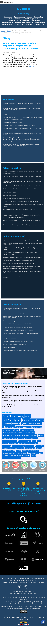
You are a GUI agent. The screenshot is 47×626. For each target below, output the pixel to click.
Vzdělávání (5, 448)
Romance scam (29, 433)
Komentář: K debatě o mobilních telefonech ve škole (16, 125)
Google (19, 455)
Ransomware (21, 441)
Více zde (31, 66)
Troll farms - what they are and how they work (15, 321)
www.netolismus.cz (25, 603)
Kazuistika (16, 424)
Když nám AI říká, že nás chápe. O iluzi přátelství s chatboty (18, 260)
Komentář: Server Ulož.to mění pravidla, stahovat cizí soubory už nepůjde (22, 133)
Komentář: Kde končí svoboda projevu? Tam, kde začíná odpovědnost (21, 113)
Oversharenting (6, 446)
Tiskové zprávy (19, 24)
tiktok (11, 448)
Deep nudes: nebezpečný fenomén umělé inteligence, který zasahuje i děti (22, 257)
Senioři (34, 441)
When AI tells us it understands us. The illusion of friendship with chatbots (22, 186)
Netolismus (15, 446)
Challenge (34, 427)
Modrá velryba (28, 443)
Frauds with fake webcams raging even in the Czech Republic (19, 324)
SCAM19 (21, 448)
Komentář (6, 423)
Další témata (36, 21)
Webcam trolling (12, 443)
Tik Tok (4, 443)
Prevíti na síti (6, 438)
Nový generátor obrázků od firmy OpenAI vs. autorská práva (19, 263)
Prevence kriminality (27, 430)
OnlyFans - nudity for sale (9, 195)
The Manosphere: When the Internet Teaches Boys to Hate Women (21, 189)
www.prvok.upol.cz (10, 601)
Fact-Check (39, 448)
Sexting (29, 17)
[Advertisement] (21, 81)
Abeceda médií (39, 446)
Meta (3, 451)
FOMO (41, 453)
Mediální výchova (8, 435)
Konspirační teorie (7, 458)
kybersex (40, 435)
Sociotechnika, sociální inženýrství (18, 21)
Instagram (14, 441)
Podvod (25, 420)
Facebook (26, 427)
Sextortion (6, 430)
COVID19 (33, 455)
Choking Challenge (33, 453)
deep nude (13, 455)
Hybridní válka (26, 455)
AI (3, 455)
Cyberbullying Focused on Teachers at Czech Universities (18, 330)
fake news (25, 435)
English (29, 441)
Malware (20, 443)
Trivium (37, 24)
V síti (40, 427)
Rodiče (35, 443)
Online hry (24, 438)
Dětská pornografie (22, 453)
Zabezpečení (6, 441)
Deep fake (18, 435)
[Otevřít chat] (43, 622)
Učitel (38, 441)
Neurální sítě (16, 458)
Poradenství (15, 430)
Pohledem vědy (7, 24)
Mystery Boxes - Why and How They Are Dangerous (16, 198)
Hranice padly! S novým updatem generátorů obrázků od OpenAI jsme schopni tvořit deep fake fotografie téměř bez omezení (21, 267)
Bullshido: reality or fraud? (10, 192)
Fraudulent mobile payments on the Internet (14, 344)
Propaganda (23, 446)
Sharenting (33, 435)
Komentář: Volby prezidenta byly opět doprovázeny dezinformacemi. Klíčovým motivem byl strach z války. (21, 144)
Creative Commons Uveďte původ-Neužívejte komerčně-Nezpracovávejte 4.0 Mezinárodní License (26, 607)
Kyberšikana (8, 17)
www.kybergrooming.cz (10, 603)
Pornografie (31, 446)
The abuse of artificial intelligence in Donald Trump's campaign (19, 225)
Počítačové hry (34, 451)
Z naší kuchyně (40, 23)
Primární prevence (30, 448)
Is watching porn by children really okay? (13, 313)
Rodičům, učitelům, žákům (24, 23)
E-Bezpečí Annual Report (9, 347)
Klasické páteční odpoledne (10, 122)
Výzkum (24, 424)
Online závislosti (7, 23)
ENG (44, 24)
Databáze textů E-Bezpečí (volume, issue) (23, 593)
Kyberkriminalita (34, 424)
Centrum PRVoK (10, 451)
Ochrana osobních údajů (9, 453)
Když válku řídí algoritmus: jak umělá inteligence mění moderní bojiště (21, 240)
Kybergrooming (19, 17)
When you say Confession (9, 338)
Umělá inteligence (11, 420)
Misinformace (25, 451)
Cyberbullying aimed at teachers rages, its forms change (18, 341)
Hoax (28, 416)
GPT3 (18, 438)
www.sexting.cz (37, 601)
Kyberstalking (38, 17)
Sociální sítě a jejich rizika (30, 19)
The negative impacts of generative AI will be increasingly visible (20, 350)
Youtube (13, 438)
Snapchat (7, 455)
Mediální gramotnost (9, 433)
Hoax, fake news (14, 19)
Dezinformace (37, 420)
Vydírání (18, 427)
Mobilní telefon (33, 438)
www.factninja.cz (38, 603)
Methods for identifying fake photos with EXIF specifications (18, 327)
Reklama (18, 451)
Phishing (20, 433)
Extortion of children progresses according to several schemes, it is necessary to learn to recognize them (20, 334)
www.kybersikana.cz (24, 601)
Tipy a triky (29, 24)
